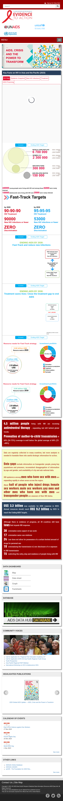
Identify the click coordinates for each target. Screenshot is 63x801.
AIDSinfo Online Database (14, 765)
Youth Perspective (11, 661)
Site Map (18, 782)
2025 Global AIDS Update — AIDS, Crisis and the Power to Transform (31, 702)
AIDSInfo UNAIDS (11, 767)
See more (56, 752)
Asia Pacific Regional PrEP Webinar (17, 663)
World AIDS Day (9, 746)
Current (20, 145)
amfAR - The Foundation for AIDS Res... (18, 769)
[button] (3, 56)
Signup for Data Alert (53, 3)
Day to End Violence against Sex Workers (17, 727)
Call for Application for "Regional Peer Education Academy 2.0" (25, 657)
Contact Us (7, 782)
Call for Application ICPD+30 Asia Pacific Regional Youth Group (26, 659)
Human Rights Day (10, 736)
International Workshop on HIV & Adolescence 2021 (22, 665)
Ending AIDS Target (37, 145)
